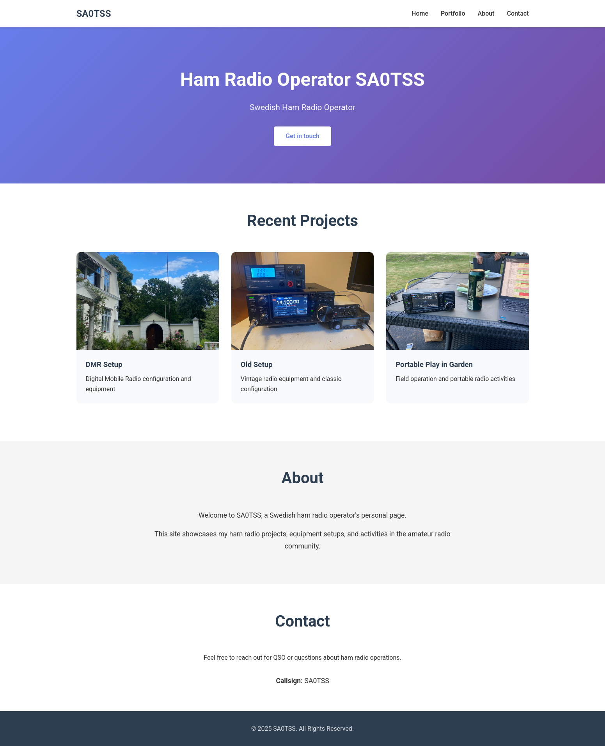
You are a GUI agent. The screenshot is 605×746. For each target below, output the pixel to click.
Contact (518, 13)
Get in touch (302, 136)
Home (420, 13)
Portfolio (453, 13)
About (486, 13)
